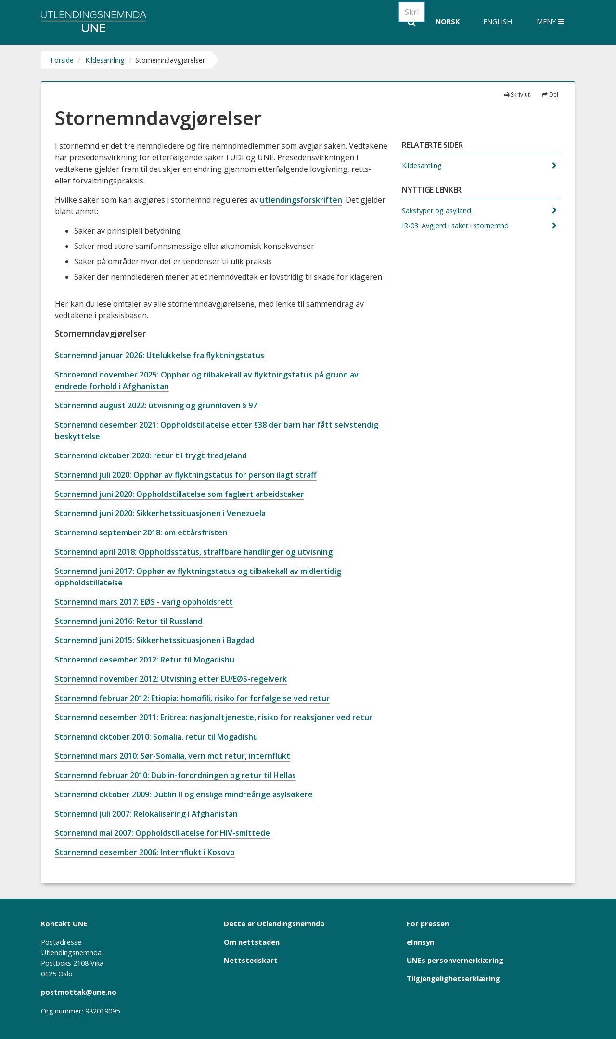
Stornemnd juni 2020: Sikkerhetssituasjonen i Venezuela (160, 513)
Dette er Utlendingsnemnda (274, 923)
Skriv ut (517, 95)
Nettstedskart (251, 960)
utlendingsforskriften (301, 200)
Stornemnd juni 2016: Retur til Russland (129, 621)
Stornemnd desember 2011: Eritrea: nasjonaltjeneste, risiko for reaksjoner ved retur (213, 717)
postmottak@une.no (78, 992)
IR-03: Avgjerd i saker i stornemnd (456, 225)
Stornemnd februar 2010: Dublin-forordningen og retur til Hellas (175, 775)
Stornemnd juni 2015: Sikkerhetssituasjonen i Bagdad (155, 640)
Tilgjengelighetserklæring (453, 978)
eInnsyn (420, 942)
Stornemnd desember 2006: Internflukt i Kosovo (145, 852)
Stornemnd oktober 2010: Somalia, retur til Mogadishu (156, 736)
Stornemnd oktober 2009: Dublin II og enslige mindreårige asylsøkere (184, 794)
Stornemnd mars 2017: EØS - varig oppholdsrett (144, 602)
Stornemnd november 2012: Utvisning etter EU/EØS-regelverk (171, 679)
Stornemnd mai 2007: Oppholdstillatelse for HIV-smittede (162, 833)
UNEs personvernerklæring (455, 960)
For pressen (428, 923)
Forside (62, 60)
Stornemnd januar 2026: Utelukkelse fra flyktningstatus (159, 355)
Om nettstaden (252, 942)
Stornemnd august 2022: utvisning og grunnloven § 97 (156, 405)
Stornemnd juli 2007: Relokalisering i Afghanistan (146, 813)
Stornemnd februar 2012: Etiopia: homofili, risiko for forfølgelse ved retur (192, 698)
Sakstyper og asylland (437, 210)
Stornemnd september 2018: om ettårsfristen (141, 532)
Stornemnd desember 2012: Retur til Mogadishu (144, 659)
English (497, 21)
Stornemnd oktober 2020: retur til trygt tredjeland (151, 455)
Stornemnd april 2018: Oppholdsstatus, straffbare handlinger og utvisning (194, 551)
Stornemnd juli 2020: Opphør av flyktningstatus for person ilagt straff (186, 474)
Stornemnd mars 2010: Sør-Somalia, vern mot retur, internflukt (172, 756)
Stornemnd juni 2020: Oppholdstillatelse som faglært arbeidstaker (179, 494)
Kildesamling (105, 60)
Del (550, 95)
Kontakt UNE (64, 923)
